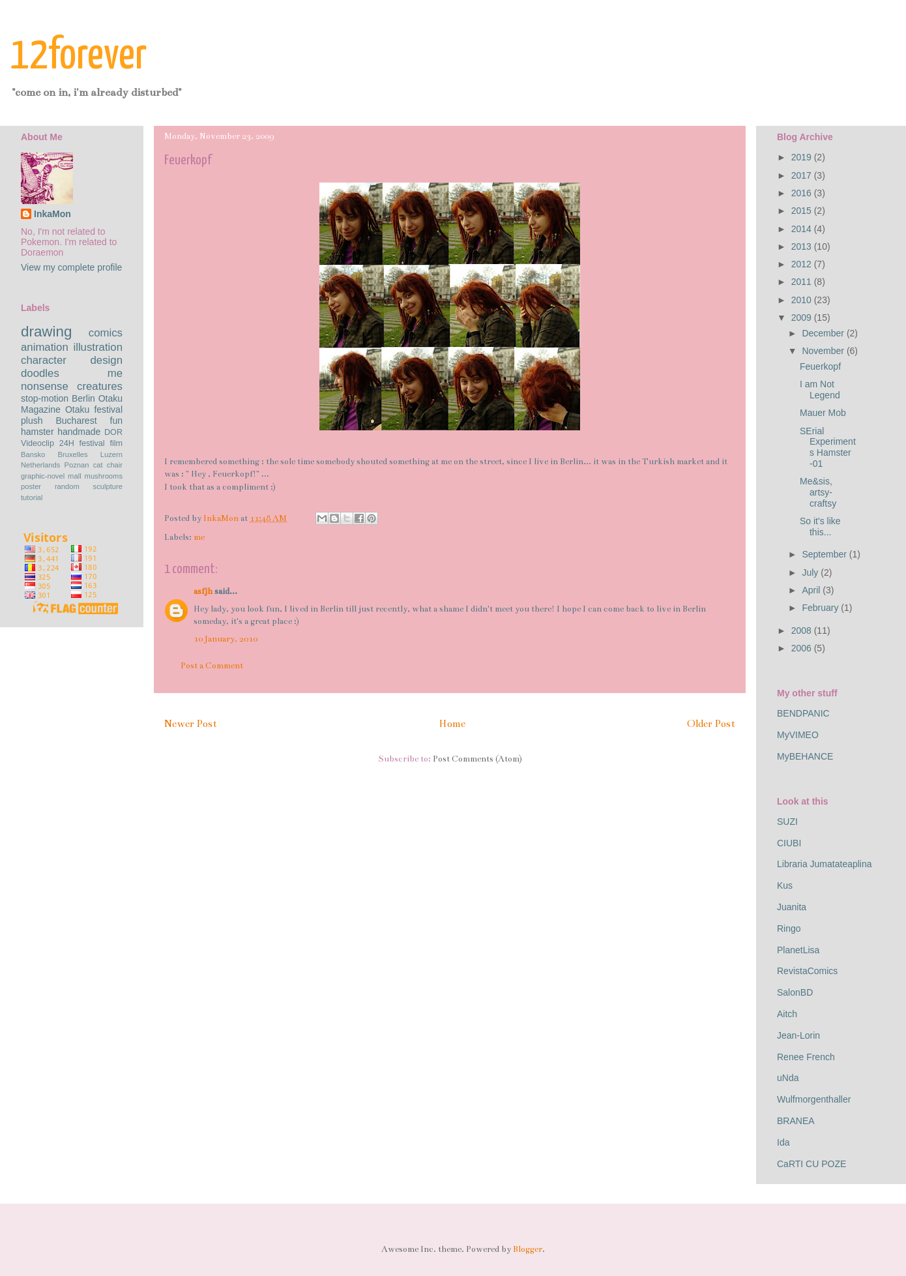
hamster (37, 431)
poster (31, 486)
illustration (98, 347)
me (199, 537)
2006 (802, 648)
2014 (802, 229)
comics (106, 333)
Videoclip (37, 443)
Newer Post (190, 724)
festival (91, 443)
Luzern (111, 454)
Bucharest (75, 420)
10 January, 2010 (225, 639)
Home (452, 724)
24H (66, 443)
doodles (40, 373)
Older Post (711, 724)
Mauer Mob (823, 413)
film (116, 443)
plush (31, 420)
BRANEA (796, 1121)
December (824, 333)
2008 (802, 630)
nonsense (44, 386)
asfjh (203, 591)
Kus (785, 885)
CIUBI (789, 843)
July (811, 572)
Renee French (806, 1057)
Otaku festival (94, 409)
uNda (787, 1078)
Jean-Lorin (798, 1035)
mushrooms (104, 476)
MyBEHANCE (805, 756)
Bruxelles (73, 454)
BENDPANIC (803, 713)
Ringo (789, 928)
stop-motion (44, 398)
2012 (802, 264)
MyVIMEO (798, 735)
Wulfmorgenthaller (814, 1099)
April (812, 590)
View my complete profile (71, 267)
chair (115, 465)
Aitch (787, 1014)
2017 (802, 175)
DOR (113, 432)
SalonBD (795, 992)
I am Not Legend (820, 389)
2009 (802, 317)
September (825, 554)
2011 (802, 281)
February (821, 607)
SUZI (787, 821)
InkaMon (52, 214)
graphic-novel (43, 476)
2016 (802, 193)
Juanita (791, 907)
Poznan (77, 465)
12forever (78, 56)
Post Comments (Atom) (477, 759)
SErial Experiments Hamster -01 (828, 447)
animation (44, 347)
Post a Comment (212, 665)
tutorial (32, 497)
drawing (46, 331)
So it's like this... (820, 526)
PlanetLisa (798, 950)
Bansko (33, 454)
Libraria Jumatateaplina (824, 864)
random (67, 486)
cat (98, 465)
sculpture (108, 486)
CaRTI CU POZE (811, 1164)
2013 (802, 246)
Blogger (527, 1249)
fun (116, 420)
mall (74, 476)
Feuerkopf (820, 366)
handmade (78, 431)
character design (72, 360)
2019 (802, 157)
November (824, 351)
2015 (802, 210)
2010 (802, 300)
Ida (783, 1142)
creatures (100, 386)
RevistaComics (807, 971)
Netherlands (40, 465)
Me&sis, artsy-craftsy (818, 492)
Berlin (83, 398)
